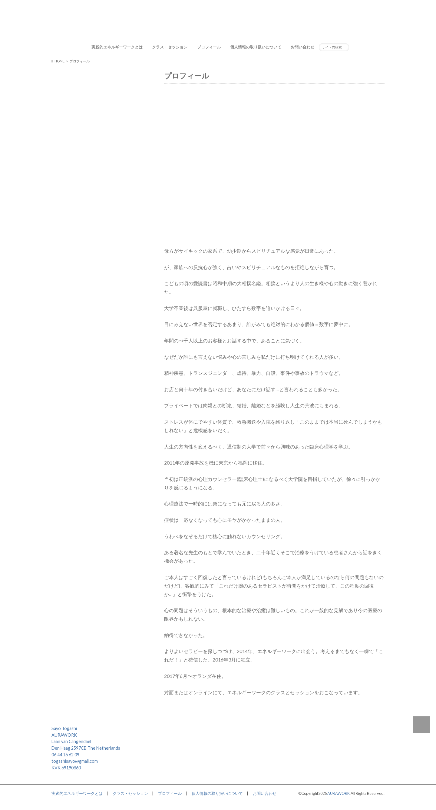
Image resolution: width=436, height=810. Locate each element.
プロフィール (209, 47)
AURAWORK (338, 793)
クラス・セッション (169, 47)
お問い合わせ (302, 47)
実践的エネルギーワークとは (117, 47)
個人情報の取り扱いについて (255, 47)
